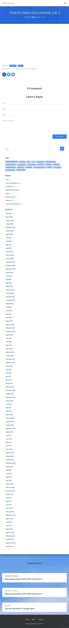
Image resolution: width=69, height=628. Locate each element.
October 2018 (10, 459)
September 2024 (10, 269)
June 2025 (9, 241)
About (33, 619)
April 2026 (9, 213)
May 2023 (8, 314)
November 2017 (10, 491)
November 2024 (10, 265)
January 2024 (10, 293)
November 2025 (10, 227)
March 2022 (9, 349)
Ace (7, 179)
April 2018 (9, 480)
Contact (40, 619)
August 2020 (9, 401)
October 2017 (10, 494)
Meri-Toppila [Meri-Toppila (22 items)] (28, 167)
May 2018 (8, 477)
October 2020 (10, 394)
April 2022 (9, 345)
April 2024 (9, 283)
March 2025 (9, 251)
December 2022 (10, 328)
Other (7, 193)
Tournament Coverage (12, 204)
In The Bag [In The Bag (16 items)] (22, 161)
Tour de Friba (16, 68)
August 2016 (9, 518)
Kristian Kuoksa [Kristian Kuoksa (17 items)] (22, 164)
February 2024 (10, 290)
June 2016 (9, 522)
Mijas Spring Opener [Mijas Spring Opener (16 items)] (51, 161)
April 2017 (9, 504)
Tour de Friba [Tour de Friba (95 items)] (21, 170)
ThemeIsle (40, 623)
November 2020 (10, 390)
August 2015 (9, 546)
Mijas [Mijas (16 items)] (28, 161)
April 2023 (9, 317)
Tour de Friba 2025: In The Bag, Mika (20, 609)
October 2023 (10, 303)
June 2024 (9, 276)
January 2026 (10, 224)
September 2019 (10, 428)
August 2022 (9, 335)
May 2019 (8, 442)
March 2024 (9, 286)
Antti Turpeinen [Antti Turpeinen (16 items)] (58, 167)
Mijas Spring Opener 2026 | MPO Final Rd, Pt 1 (23, 594)
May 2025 (8, 245)
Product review (10, 197)
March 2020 (9, 414)
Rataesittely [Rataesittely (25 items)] (20, 167)
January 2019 (10, 456)
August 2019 (9, 432)
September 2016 (10, 515)
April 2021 (9, 380)
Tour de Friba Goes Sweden (28, 68)
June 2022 (9, 342)
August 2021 (9, 366)
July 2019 (8, 435)
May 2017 (8, 501)
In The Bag (9, 186)
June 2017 (9, 498)
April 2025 (9, 248)
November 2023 (10, 300)
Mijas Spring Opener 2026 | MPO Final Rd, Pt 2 (23, 579)
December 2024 (10, 262)
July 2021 (8, 369)
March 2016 (9, 529)
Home (27, 619)
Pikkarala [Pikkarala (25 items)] (49, 167)
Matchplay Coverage (12, 190)
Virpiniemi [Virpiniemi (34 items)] (48, 164)
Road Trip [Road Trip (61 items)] (40, 164)
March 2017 (9, 508)
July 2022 (8, 338)
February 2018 (10, 487)
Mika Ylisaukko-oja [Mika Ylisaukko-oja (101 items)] (12, 161)
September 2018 (10, 463)
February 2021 (10, 387)
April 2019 (9, 446)
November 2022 (10, 331)
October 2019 (10, 425)
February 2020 (10, 418)
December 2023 (10, 297)
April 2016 (9, 525)
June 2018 (9, 473)
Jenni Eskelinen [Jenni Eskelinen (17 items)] (40, 161)
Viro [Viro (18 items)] (33, 161)
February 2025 (10, 255)
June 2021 (9, 373)
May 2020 (8, 407)
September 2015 (10, 543)
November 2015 (10, 536)
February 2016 (10, 532)
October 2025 (10, 231)
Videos (20, 65)
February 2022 (10, 352)
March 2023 (9, 321)
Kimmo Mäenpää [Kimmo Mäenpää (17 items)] (31, 164)
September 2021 (10, 362)
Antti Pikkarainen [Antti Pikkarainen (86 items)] (11, 164)
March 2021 (9, 383)
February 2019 (10, 452)
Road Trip (13, 65)
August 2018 (9, 466)
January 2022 (10, 355)
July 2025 (8, 238)
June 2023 (9, 310)
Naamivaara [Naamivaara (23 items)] (56, 164)
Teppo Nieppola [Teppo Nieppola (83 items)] (11, 167)
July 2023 (8, 307)
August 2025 (9, 234)
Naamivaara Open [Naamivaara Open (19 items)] (10, 169)
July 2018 (8, 470)
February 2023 (10, 324)
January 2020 (10, 421)
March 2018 (9, 484)
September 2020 (10, 397)
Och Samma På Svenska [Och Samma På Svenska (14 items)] (39, 167)
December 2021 (10, 359)
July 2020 (8, 404)
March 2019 (9, 449)
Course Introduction (12, 183)
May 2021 (8, 376)
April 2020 (9, 411)
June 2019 (9, 439)
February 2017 (10, 511)
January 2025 (10, 258)
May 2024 (8, 279)
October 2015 (10, 539)
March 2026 (9, 217)
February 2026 (10, 220)
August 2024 (9, 272)
